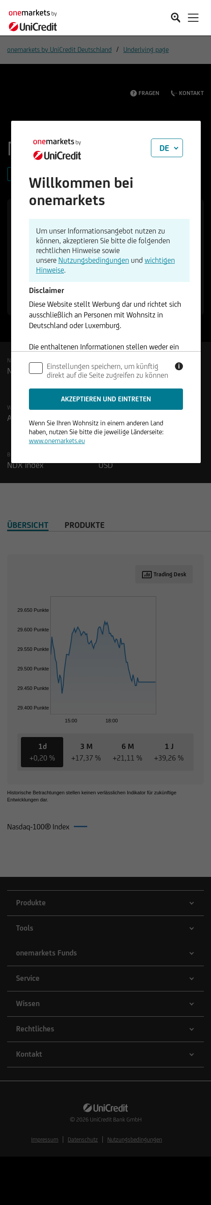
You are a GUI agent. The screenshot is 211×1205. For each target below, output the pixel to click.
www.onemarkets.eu (57, 440)
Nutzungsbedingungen (93, 260)
